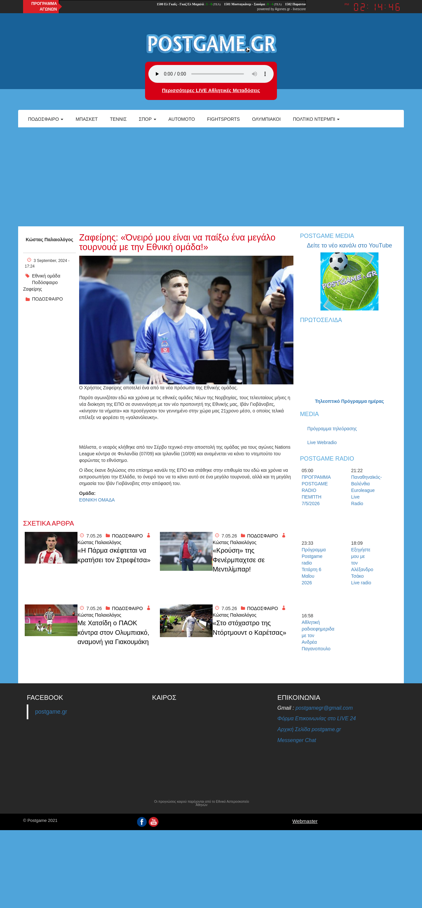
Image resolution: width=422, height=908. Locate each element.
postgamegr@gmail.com (324, 708)
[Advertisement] (211, 177)
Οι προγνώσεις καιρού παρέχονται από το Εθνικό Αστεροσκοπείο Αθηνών (201, 803)
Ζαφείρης (32, 289)
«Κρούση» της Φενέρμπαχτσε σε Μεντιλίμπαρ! (239, 560)
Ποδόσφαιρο (45, 119)
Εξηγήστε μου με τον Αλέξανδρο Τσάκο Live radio (362, 566)
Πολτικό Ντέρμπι (316, 119)
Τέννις (118, 119)
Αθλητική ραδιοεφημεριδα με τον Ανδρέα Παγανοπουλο (313, 635)
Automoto (181, 119)
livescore (299, 9)
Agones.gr (282, 9)
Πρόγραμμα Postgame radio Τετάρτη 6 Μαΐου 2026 (313, 566)
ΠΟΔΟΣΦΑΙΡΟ (47, 299)
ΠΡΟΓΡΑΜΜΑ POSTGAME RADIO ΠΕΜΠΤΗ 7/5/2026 (313, 490)
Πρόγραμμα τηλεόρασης (332, 428)
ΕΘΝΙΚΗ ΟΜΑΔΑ (97, 500)
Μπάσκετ (86, 119)
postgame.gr (51, 711)
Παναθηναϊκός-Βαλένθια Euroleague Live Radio (362, 490)
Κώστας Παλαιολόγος (49, 239)
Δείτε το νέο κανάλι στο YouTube (349, 245)
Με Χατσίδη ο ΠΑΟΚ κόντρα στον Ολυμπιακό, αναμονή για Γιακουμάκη (113, 632)
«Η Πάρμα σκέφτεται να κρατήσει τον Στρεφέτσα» (114, 555)
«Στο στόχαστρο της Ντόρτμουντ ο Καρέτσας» (249, 627)
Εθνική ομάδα (46, 275)
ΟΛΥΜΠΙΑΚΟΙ (266, 119)
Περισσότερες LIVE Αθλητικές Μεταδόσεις (211, 90)
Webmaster (304, 821)
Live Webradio (322, 442)
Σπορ (147, 119)
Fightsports (223, 119)
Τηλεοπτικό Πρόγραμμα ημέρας (349, 401)
